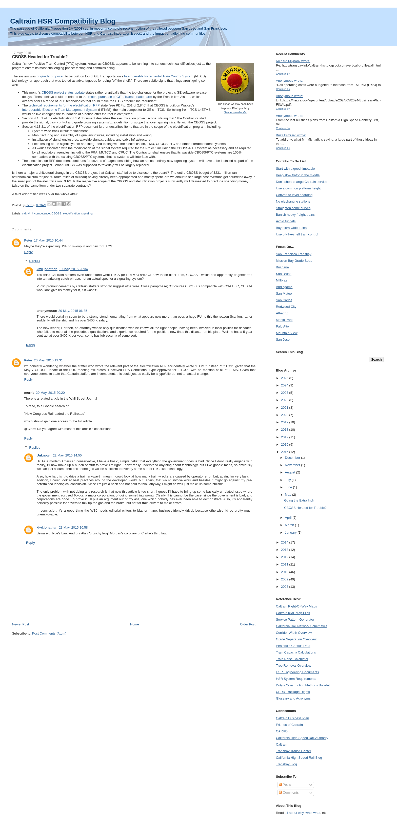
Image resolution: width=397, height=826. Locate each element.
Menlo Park (284, 320)
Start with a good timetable (295, 168)
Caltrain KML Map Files (293, 613)
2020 (285, 415)
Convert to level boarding (294, 195)
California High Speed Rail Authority (302, 738)
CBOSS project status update (63, 92)
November (293, 465)
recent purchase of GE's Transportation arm (120, 97)
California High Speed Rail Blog (299, 757)
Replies (34, 261)
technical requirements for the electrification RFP (64, 105)
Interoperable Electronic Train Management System (59, 110)
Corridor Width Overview (294, 633)
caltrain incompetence (36, 213)
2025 (285, 378)
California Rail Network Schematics (301, 626)
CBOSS (56, 213)
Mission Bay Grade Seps (294, 261)
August (290, 472)
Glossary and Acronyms (293, 698)
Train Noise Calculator (292, 659)
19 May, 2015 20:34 (73, 269)
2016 (285, 444)
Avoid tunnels (286, 221)
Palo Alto (282, 326)
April (288, 517)
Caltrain (281, 744)
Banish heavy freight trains (295, 214)
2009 (285, 579)
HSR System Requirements (296, 679)
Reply (28, 252)
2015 (285, 452)
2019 (285, 422)
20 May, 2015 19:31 (48, 360)
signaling (87, 213)
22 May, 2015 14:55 (67, 455)
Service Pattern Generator (295, 619)
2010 (285, 572)
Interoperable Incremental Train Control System (158, 76)
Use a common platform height (298, 188)
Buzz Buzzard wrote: (291, 135)
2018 (285, 429)
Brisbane (282, 267)
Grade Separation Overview (296, 639)
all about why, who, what (302, 813)
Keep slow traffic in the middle (298, 175)
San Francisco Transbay (293, 254)
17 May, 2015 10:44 (48, 240)
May (288, 494)
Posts (285, 785)
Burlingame (284, 287)
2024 (285, 385)
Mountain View (286, 333)
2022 (285, 400)
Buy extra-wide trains (291, 228)
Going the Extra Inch (299, 500)
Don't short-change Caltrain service (301, 182)
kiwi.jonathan (46, 269)
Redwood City (286, 307)
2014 (285, 542)
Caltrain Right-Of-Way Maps (296, 606)
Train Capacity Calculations (296, 652)
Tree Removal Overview (293, 665)
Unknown (43, 455)
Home (134, 624)
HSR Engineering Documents (297, 672)
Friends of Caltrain (289, 725)
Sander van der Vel (235, 112)
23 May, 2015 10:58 (73, 527)
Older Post (247, 624)
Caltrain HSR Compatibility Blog (62, 21)
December (293, 458)
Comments (289, 792)
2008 (285, 587)
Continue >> (283, 74)
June (289, 487)
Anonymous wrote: (289, 80)
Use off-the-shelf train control (297, 234)
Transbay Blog (286, 764)
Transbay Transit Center (293, 751)
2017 (285, 437)
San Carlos (284, 300)
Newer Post (20, 624)
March (290, 525)
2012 (285, 557)
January (291, 532)
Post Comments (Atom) (49, 633)
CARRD (282, 731)
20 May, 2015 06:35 (72, 311)
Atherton (282, 313)
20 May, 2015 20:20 (50, 393)
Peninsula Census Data (293, 646)
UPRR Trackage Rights (293, 692)
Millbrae (282, 280)
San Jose (283, 339)
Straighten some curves (293, 208)
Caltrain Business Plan (292, 718)
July (288, 480)
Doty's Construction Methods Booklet (303, 685)
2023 (285, 393)
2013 (285, 550)
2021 (285, 407)
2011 (285, 564)
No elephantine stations (293, 201)
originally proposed (50, 76)
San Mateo (284, 293)
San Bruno (283, 274)
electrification (71, 213)
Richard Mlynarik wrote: (293, 61)
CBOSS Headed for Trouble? (305, 508)
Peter (28, 240)
